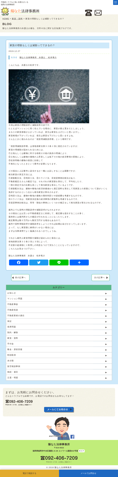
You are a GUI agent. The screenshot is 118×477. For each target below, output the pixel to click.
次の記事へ (99, 277)
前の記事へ (20, 277)
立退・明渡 (12, 378)
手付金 (10, 344)
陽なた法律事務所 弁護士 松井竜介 (38, 57)
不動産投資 (12, 310)
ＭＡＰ (81, 451)
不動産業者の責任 (16, 315)
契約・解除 (12, 332)
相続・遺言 (12, 372)
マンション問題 (14, 299)
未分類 (10, 361)
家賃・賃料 (12, 338)
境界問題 (11, 327)
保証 (9, 321)
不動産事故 (12, 304)
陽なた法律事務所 (59, 444)
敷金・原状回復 (14, 349)
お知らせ (11, 293)
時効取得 (11, 355)
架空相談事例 (13, 366)
